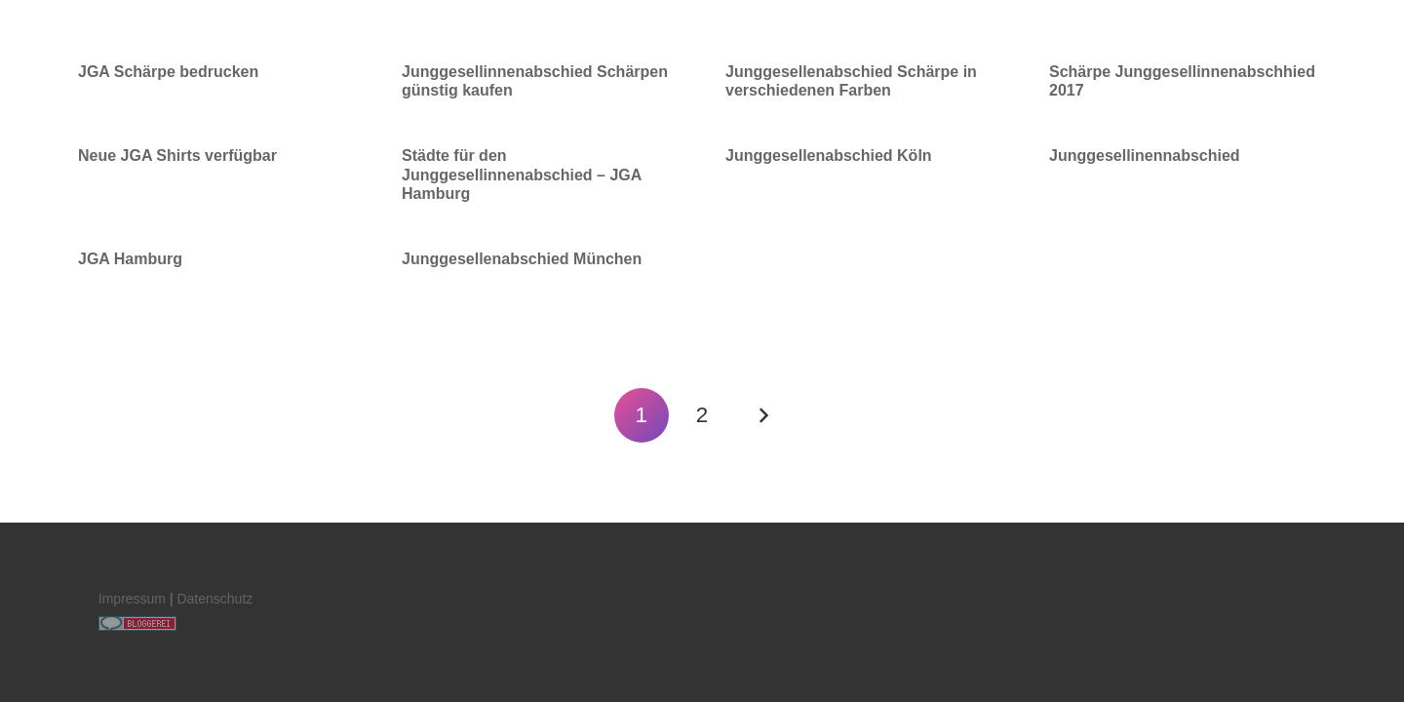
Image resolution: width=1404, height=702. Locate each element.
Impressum (132, 598)
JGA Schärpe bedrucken (168, 71)
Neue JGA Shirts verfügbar (177, 155)
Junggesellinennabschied (1144, 155)
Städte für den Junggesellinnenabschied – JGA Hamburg (522, 174)
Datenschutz (214, 598)
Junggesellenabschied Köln (828, 155)
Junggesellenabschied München (522, 259)
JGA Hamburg (130, 259)
